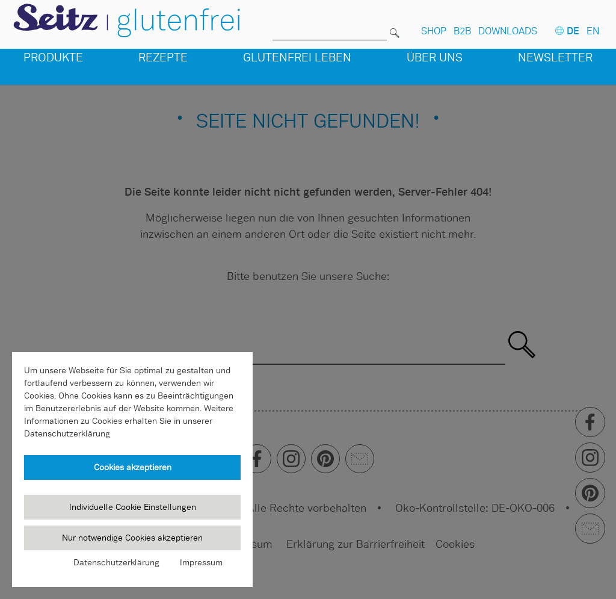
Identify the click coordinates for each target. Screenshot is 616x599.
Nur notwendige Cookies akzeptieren (132, 538)
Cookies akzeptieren (132, 467)
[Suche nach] (330, 26)
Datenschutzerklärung (116, 562)
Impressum (201, 562)
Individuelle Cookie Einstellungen (132, 507)
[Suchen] (394, 26)
